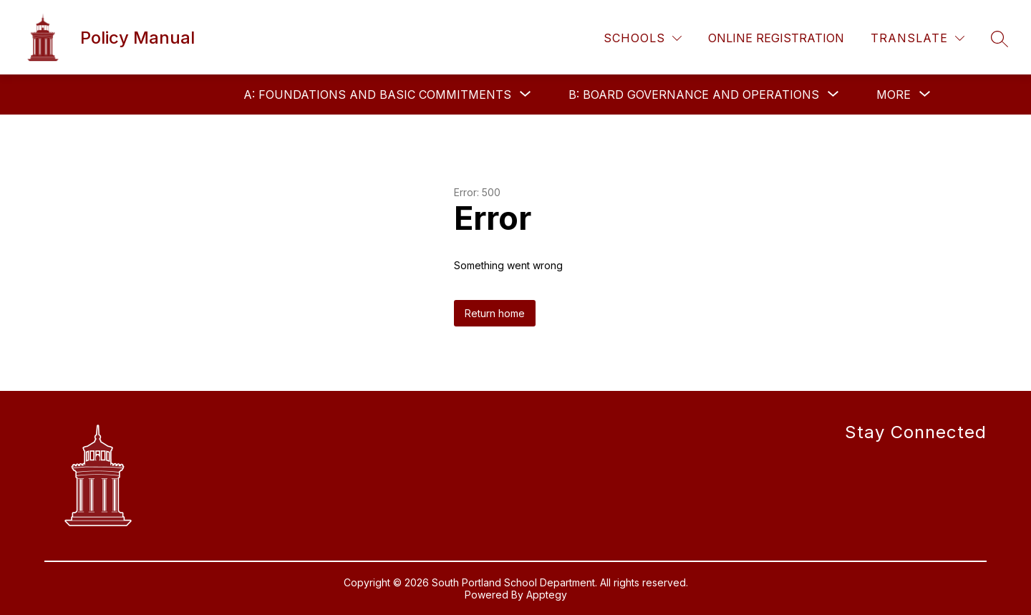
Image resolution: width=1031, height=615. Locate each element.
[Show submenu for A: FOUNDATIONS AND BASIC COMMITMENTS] (377, 94)
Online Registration (776, 38)
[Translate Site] (917, 38)
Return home (495, 313)
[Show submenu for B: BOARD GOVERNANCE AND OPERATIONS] (693, 94)
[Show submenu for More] (893, 94)
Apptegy (546, 595)
